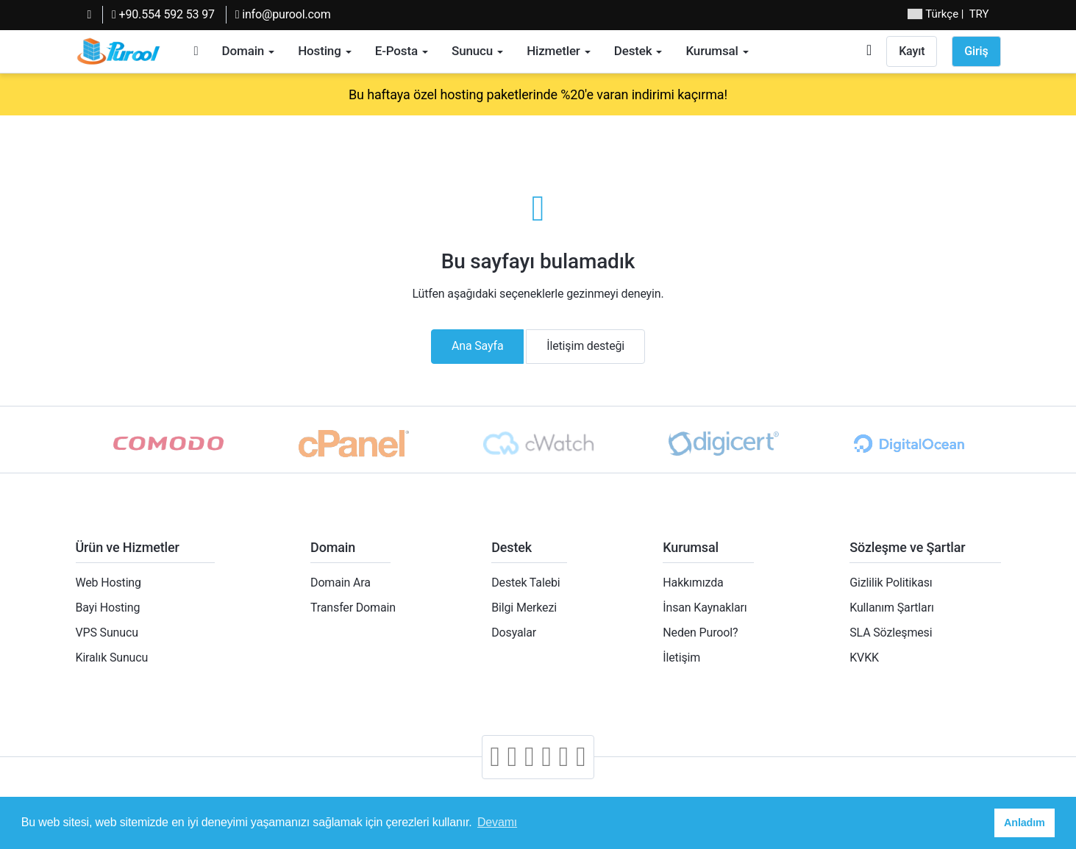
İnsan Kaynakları (705, 608)
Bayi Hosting (108, 608)
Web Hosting (108, 583)
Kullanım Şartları (891, 608)
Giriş (976, 51)
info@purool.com (283, 14)
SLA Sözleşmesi (890, 633)
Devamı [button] (497, 822)
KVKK (864, 657)
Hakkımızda (693, 583)
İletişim (681, 657)
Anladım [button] (1024, 822)
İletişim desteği (585, 346)
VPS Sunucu (107, 633)
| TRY (948, 14)
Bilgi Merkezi (524, 608)
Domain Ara (340, 583)
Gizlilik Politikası (890, 583)
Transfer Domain (353, 608)
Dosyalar (513, 633)
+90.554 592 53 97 (163, 14)
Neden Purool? (700, 633)
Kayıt (911, 51)
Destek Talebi (525, 583)
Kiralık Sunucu (112, 657)
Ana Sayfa (478, 346)
